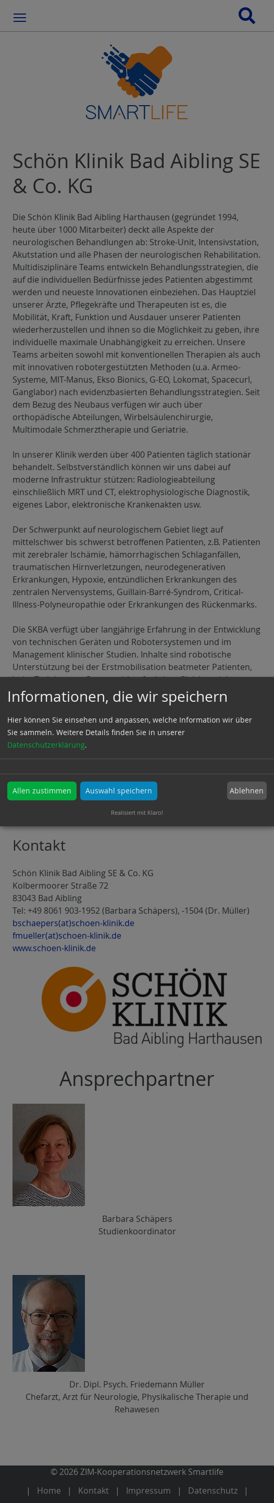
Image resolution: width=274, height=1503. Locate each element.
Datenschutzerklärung (46, 745)
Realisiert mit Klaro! (137, 812)
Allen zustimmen (42, 790)
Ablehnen (247, 790)
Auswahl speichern (118, 790)
